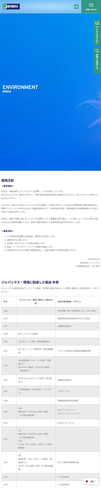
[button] (76, 6)
